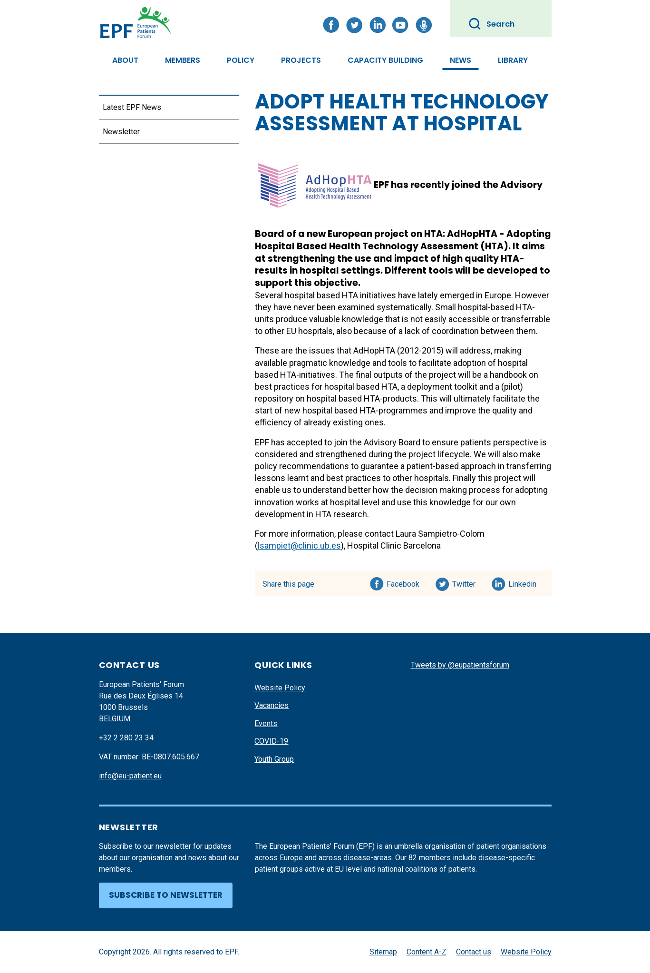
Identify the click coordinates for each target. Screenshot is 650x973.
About (125, 60)
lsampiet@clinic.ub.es (299, 545)
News (460, 60)
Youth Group (274, 759)
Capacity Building (385, 60)
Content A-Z (426, 951)
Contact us (473, 951)
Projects (301, 60)
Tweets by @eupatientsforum (460, 664)
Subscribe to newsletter (166, 895)
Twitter (466, 582)
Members (182, 60)
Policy (240, 60)
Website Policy (279, 687)
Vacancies (271, 705)
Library (513, 60)
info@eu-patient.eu (130, 775)
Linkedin (522, 582)
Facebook (403, 582)
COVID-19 (271, 741)
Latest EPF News (132, 107)
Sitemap (383, 951)
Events (265, 723)
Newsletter (121, 131)
